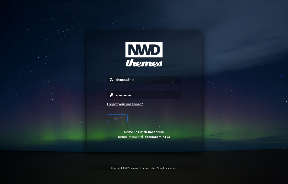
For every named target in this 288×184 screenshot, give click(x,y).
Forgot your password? (125, 104)
